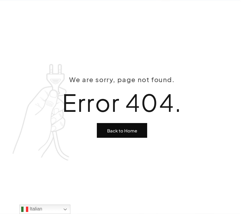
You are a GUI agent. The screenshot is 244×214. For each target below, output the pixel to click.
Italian (31, 209)
